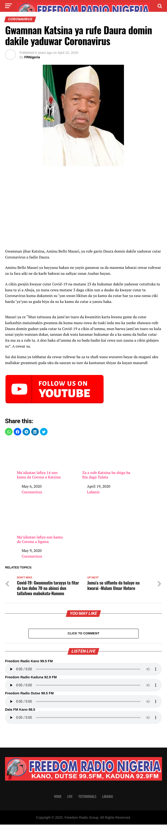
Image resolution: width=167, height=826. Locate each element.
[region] (83, 208)
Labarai (93, 492)
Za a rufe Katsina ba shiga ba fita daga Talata (107, 460)
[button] (9, 431)
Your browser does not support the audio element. (83, 670)
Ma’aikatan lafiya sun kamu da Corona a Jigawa (41, 524)
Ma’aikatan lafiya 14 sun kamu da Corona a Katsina (41, 460)
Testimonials (87, 797)
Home (58, 797)
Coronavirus (32, 492)
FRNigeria (32, 57)
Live (69, 797)
